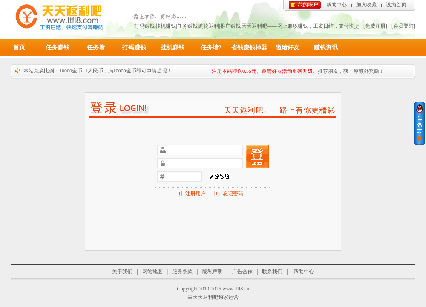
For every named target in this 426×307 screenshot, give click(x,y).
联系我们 (272, 272)
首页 (19, 47)
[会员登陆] (403, 26)
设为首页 (396, 5)
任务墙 (96, 47)
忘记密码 (233, 194)
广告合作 (242, 272)
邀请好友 (287, 47)
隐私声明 (212, 272)
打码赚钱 (134, 47)
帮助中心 (336, 5)
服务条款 (182, 272)
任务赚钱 (57, 47)
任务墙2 (211, 47)
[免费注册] (375, 26)
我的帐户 (308, 5)
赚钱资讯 (326, 47)
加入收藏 (366, 5)
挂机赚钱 (172, 47)
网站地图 (152, 272)
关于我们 (122, 272)
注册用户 (195, 194)
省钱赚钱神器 (249, 47)
